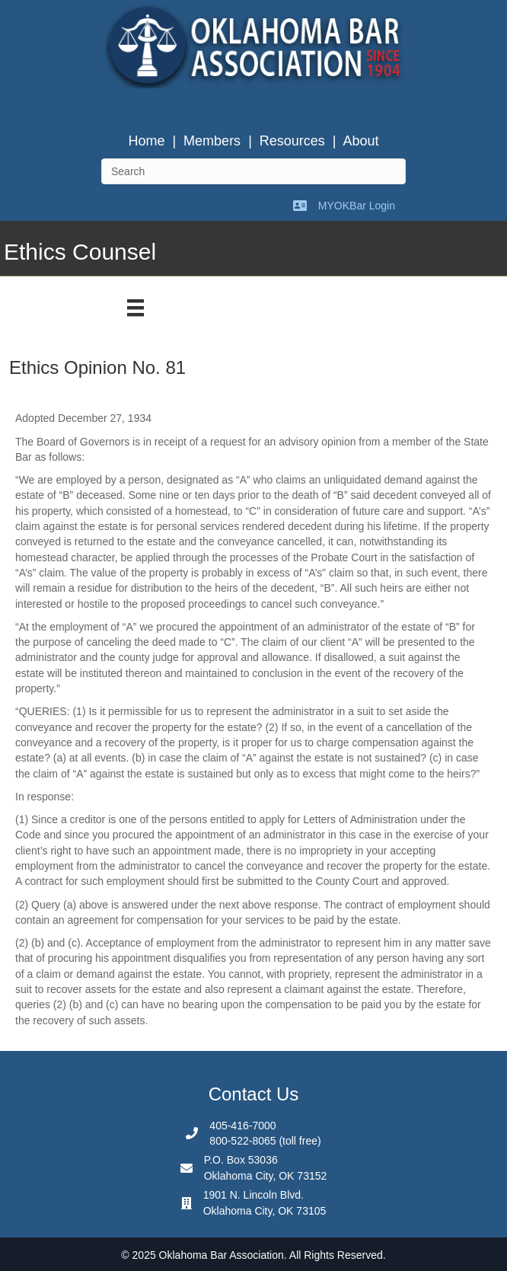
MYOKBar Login (356, 206)
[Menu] (135, 308)
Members (212, 140)
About (361, 140)
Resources (292, 140)
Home (146, 140)
